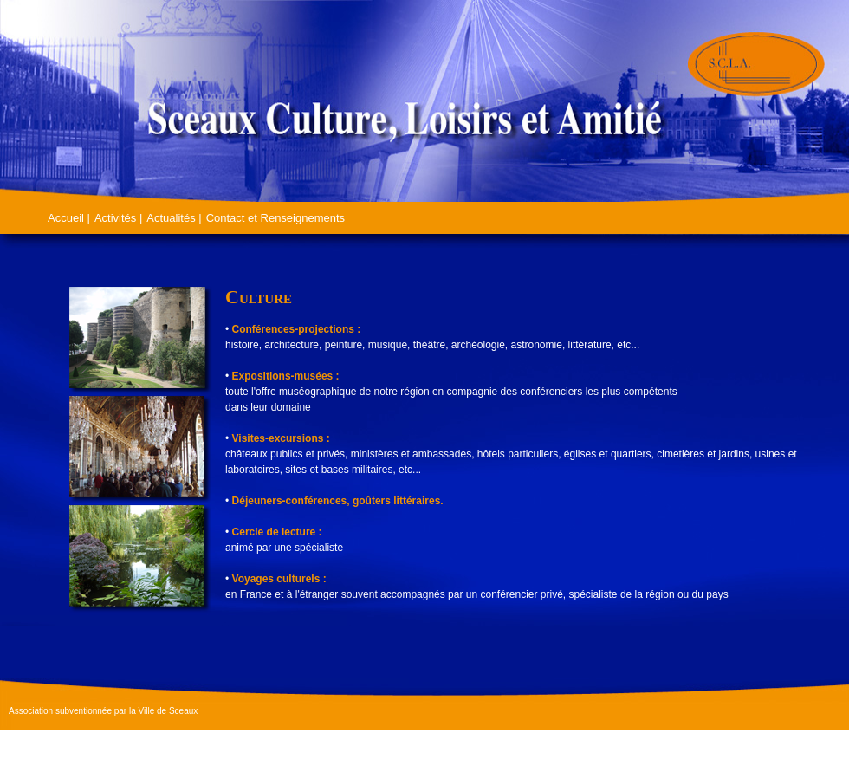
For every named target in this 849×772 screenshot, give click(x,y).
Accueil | (69, 217)
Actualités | (173, 217)
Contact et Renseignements (275, 217)
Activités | (118, 217)
